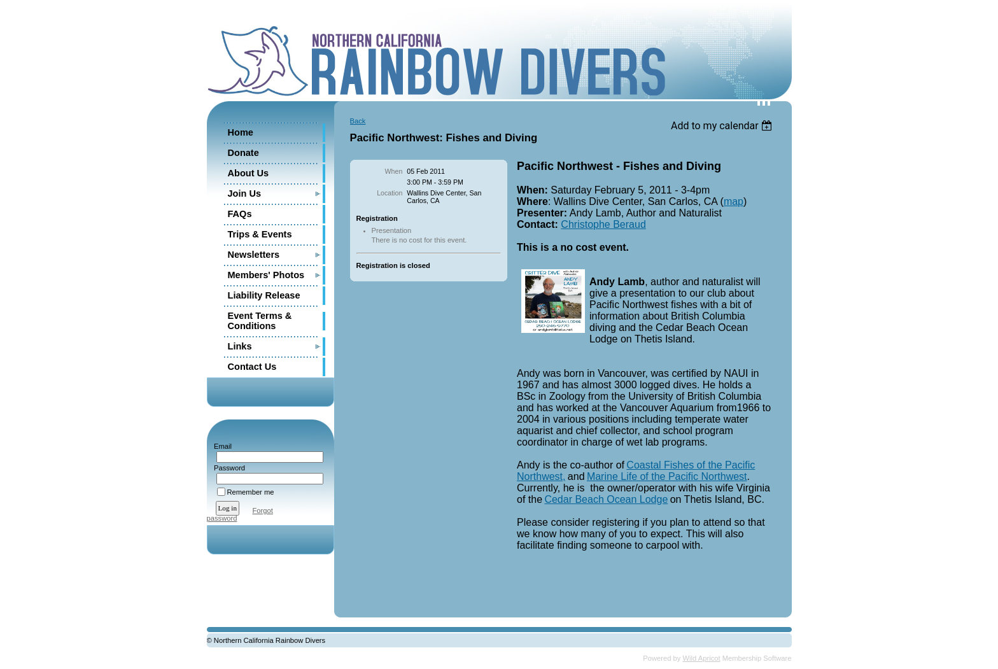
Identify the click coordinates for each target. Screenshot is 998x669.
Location (389, 193)
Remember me (250, 492)
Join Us (245, 193)
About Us (248, 173)
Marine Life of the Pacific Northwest (667, 476)
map (733, 201)
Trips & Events (260, 234)
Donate (243, 153)
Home (240, 132)
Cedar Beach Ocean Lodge (606, 499)
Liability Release (264, 295)
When (394, 171)
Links (240, 346)
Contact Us (252, 367)
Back (358, 121)
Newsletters (254, 255)
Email (220, 446)
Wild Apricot (701, 658)
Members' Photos (266, 275)
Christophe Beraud (603, 224)
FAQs (240, 214)
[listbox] (723, 126)
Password (227, 468)
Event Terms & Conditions (260, 321)
